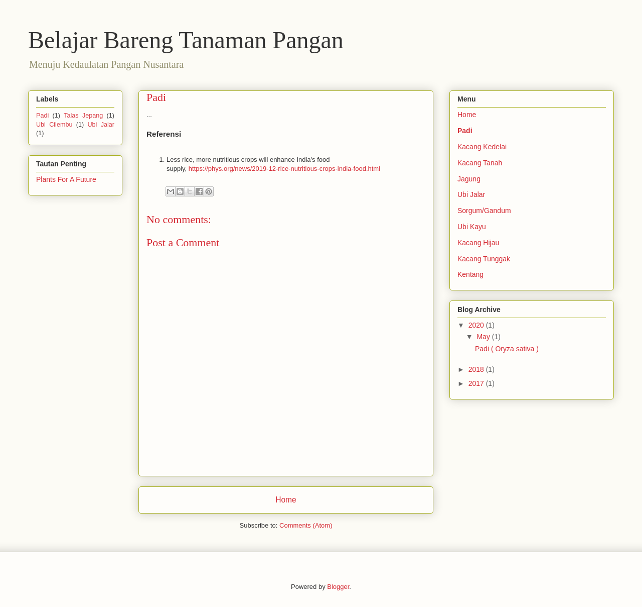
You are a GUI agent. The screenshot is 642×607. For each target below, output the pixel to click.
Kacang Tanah (479, 163)
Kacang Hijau (478, 243)
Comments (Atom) (305, 525)
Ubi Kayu (471, 227)
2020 (477, 325)
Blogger (338, 586)
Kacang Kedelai (482, 147)
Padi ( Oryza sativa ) (507, 349)
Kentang (470, 274)
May (484, 337)
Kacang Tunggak (483, 259)
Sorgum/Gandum (484, 211)
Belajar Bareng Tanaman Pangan (186, 40)
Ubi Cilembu (54, 124)
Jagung (468, 179)
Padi (42, 115)
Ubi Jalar (100, 124)
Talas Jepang (83, 115)
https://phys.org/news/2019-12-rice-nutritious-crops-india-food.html (284, 168)
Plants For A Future (66, 179)
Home (285, 499)
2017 (477, 383)
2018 (477, 369)
